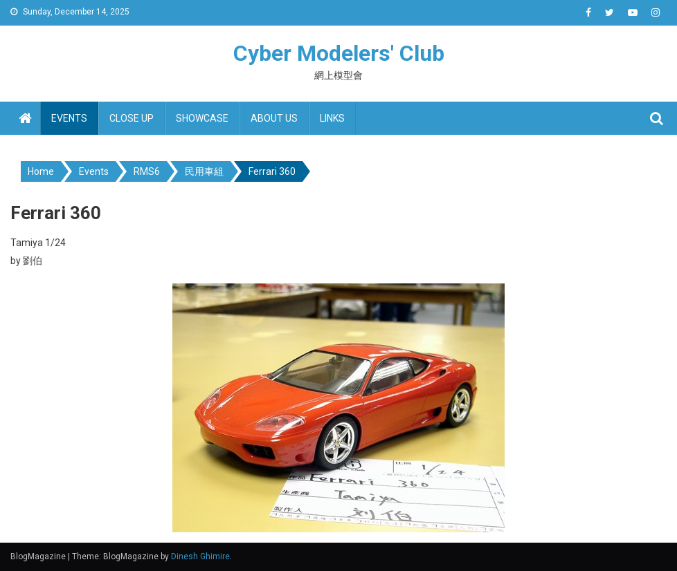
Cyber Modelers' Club (338, 53)
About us (274, 118)
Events (69, 118)
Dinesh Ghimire (200, 556)
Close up (131, 118)
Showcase (202, 118)
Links (332, 118)
